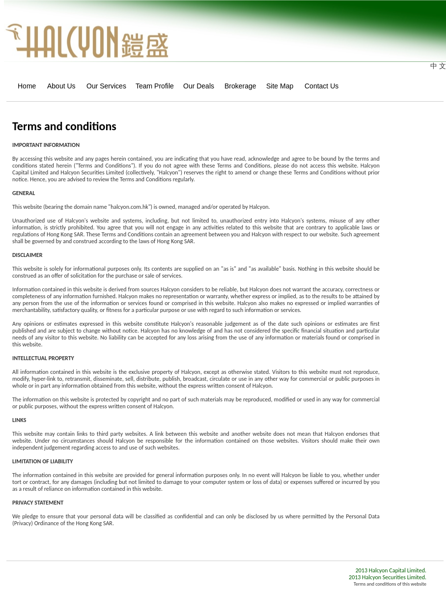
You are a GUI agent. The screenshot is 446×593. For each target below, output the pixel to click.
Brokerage (237, 86)
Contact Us (319, 86)
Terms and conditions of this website (390, 584)
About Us (58, 86)
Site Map (277, 86)
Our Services (102, 86)
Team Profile (151, 86)
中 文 (438, 66)
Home (24, 86)
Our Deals (195, 86)
